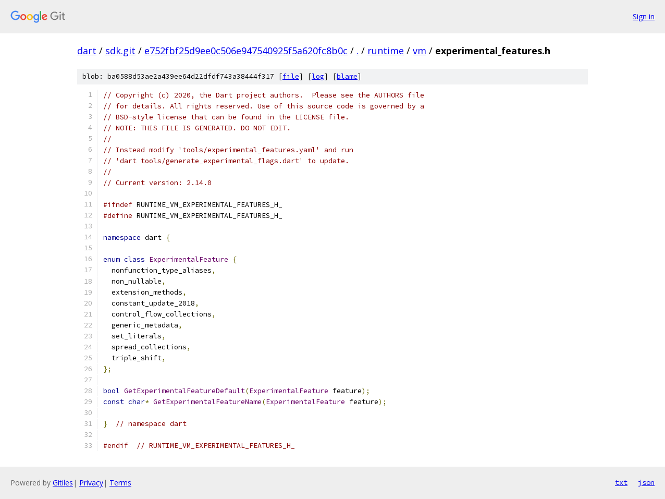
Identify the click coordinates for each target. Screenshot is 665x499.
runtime (385, 50)
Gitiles (63, 483)
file (290, 76)
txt (621, 482)
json (646, 482)
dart (86, 50)
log (318, 76)
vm (419, 50)
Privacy (91, 483)
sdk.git (120, 50)
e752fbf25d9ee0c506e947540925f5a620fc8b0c (246, 50)
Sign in (644, 16)
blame (347, 76)
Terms (120, 483)
